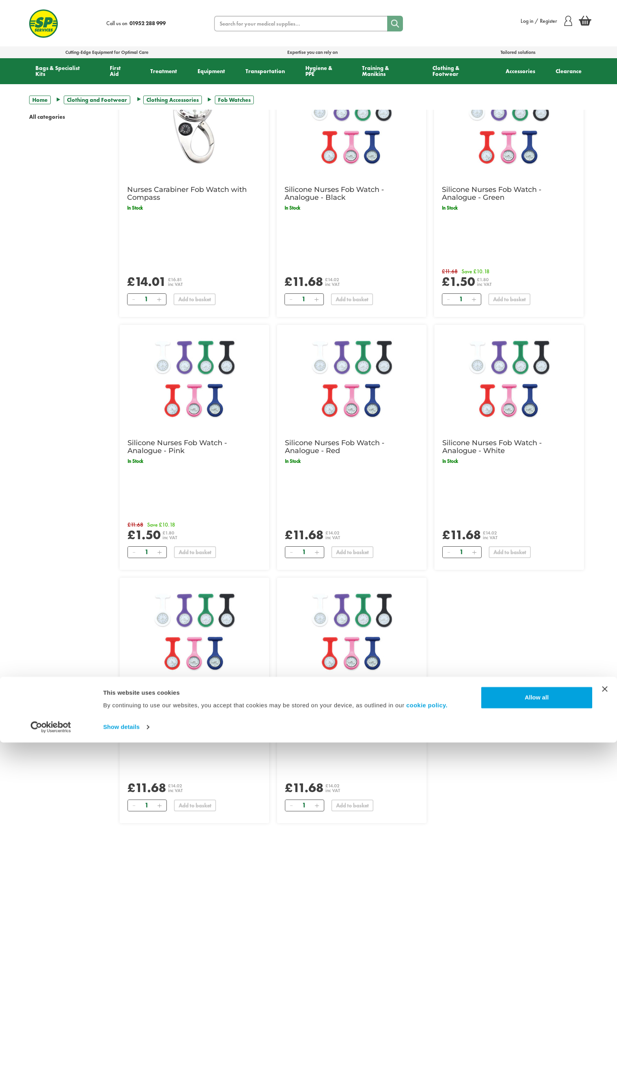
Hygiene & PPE (319, 70)
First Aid (115, 70)
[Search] (395, 23)
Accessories (520, 71)
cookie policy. (426, 1040)
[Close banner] (605, 1024)
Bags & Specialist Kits (57, 70)
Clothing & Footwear (446, 70)
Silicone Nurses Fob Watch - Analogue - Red (334, 447)
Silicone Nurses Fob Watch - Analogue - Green (491, 193)
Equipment (211, 71)
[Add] (159, 299)
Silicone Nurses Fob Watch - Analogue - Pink (177, 447)
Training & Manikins (375, 70)
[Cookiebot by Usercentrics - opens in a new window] (51, 1063)
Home (40, 99)
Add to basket (194, 299)
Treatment (163, 71)
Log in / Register (546, 21)
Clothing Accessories (172, 99)
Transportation (265, 71)
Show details (121, 1062)
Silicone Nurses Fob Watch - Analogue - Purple (334, 700)
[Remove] (133, 299)
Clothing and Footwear (97, 99)
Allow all (537, 1033)
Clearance (569, 71)
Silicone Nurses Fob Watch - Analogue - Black (334, 193)
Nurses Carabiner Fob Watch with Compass (187, 193)
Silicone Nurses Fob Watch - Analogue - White (492, 447)
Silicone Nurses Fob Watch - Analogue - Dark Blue (177, 700)
